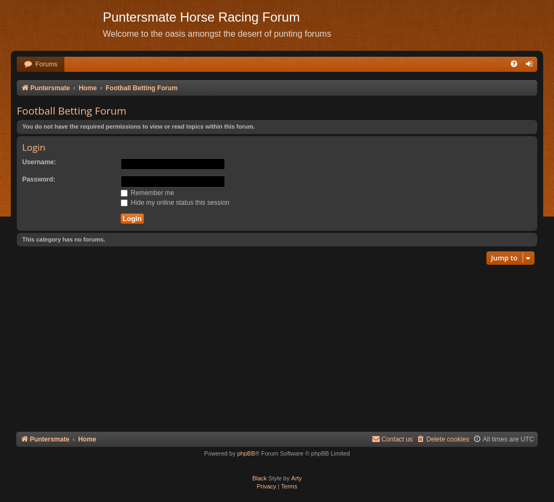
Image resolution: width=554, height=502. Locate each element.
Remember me (147, 193)
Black (259, 478)
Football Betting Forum (72, 111)
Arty (296, 478)
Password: (38, 179)
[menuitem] (40, 64)
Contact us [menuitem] (392, 439)
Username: (39, 162)
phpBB (246, 453)
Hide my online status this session (175, 202)
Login (33, 147)
